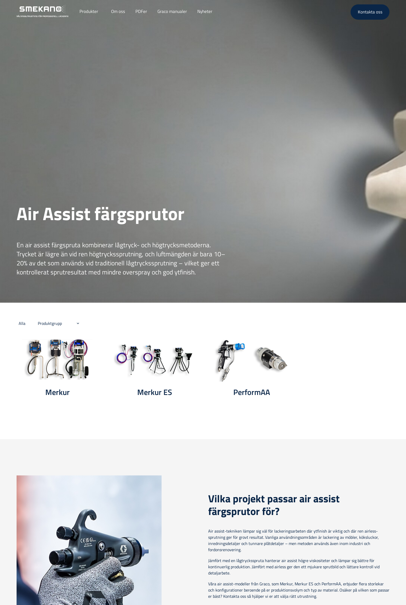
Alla (22, 323)
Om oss (118, 11)
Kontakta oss (370, 12)
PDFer (141, 11)
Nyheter (204, 11)
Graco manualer (172, 11)
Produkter (88, 11)
